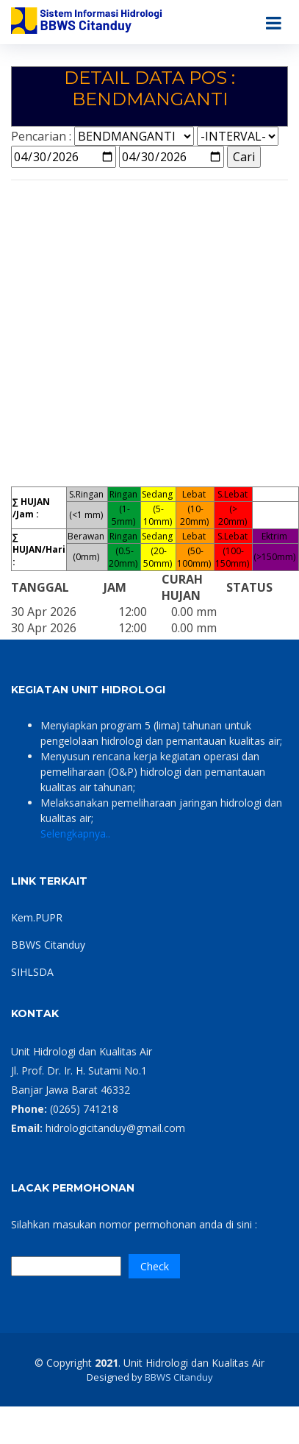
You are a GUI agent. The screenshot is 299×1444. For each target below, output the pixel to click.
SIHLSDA (32, 972)
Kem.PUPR (36, 917)
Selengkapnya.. (75, 833)
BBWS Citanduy (48, 945)
